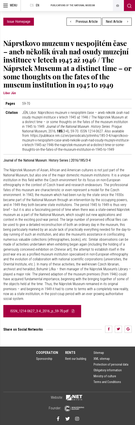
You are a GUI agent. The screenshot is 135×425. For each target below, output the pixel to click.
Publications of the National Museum (73, 5)
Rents (70, 353)
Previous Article (84, 21)
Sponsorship (44, 358)
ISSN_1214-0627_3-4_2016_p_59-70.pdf (42, 311)
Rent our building (75, 358)
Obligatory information (108, 370)
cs (32, 5)
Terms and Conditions (107, 382)
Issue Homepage (18, 21)
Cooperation (47, 353)
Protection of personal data (111, 364)
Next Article (117, 21)
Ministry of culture (105, 376)
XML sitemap (102, 358)
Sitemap (99, 352)
